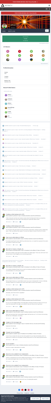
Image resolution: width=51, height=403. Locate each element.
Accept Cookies (35, 398)
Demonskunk (16, 355)
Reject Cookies (45, 398)
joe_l (14, 345)
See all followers (44, 63)
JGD (5, 190)
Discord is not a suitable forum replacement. (17, 354)
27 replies (15, 244)
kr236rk (9, 111)
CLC (8, 116)
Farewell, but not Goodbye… (18, 260)
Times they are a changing (24, 165)
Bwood (5, 147)
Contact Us (26, 393)
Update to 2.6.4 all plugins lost (13, 322)
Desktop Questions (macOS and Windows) (31, 215)
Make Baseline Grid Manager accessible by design (29, 169)
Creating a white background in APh (15, 214)
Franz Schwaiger (17, 323)
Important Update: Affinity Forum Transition (31, 139)
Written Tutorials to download (26, 182)
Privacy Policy (20, 393)
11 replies (15, 361)
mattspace (10, 98)
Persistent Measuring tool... (25, 125)
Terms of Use (4, 397)
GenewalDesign (11, 107)
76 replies (15, 349)
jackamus (15, 215)
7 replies (15, 256)
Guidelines (16, 397)
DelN (5, 129)
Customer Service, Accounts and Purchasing (35, 323)
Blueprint (6, 182)
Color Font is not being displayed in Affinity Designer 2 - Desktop (31, 129)
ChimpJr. (9, 94)
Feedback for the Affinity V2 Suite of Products (35, 250)
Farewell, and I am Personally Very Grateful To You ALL (31, 155)
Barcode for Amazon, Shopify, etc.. (15, 249)
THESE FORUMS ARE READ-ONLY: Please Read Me (24, 1)
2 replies (15, 339)
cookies (2, 398)
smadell (15, 333)
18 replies (15, 221)
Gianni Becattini (16, 238)
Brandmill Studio (16, 250)
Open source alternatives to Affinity (15, 237)
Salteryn (9, 103)
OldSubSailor (7, 139)
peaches (6, 155)
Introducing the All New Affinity (25, 135)
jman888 (6, 125)
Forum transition (10, 343)
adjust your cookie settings (8, 399)
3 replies (15, 328)
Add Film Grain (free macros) (25, 143)
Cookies (32, 393)
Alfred (5, 135)
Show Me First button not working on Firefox (28, 178)
